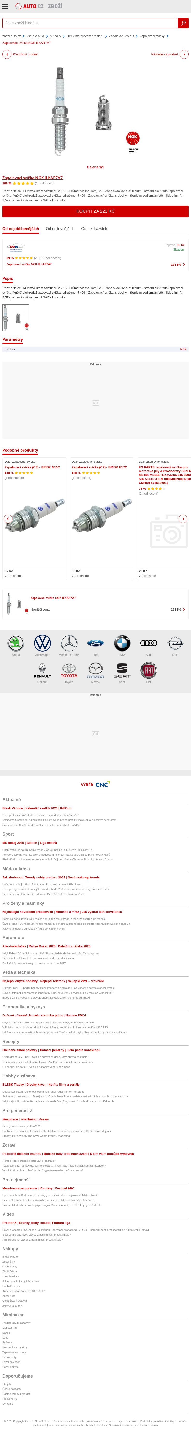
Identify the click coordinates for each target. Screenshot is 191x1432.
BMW (122, 646)
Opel (175, 646)
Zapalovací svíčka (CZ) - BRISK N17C (99, 467)
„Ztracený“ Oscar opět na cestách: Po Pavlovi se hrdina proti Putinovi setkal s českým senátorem (59, 819)
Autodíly (55, 36)
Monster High (10, 1327)
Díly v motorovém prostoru (85, 36)
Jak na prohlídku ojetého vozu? (20, 1281)
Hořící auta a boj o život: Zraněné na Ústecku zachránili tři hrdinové (42, 884)
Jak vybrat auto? (12, 1305)
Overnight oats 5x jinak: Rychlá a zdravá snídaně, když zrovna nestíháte (44, 1057)
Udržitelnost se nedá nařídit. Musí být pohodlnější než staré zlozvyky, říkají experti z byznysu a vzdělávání (64, 1032)
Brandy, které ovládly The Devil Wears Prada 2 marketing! (36, 1136)
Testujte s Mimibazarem (16, 1322)
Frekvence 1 (9, 1398)
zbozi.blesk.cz (10, 1276)
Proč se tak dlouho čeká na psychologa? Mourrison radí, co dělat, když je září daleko (52, 1205)
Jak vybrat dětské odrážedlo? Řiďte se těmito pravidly (33, 928)
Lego (5, 1337)
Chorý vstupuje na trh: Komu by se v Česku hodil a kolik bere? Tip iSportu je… (48, 849)
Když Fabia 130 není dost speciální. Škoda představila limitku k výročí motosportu (50, 953)
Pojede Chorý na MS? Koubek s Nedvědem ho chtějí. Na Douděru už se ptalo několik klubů (56, 854)
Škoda (15, 646)
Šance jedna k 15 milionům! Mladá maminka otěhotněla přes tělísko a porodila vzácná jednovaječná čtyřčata (66, 923)
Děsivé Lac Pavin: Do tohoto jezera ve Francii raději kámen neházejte (43, 1091)
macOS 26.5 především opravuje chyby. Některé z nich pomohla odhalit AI (46, 997)
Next (183, 519)
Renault (42, 673)
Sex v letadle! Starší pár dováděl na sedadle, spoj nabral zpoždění (41, 825)
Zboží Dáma (9, 1271)
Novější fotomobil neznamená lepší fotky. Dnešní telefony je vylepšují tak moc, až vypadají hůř (57, 992)
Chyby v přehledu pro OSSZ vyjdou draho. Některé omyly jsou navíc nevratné (48, 1022)
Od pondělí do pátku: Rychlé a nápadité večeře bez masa (36, 1066)
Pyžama (7, 1342)
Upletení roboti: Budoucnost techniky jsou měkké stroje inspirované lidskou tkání (49, 1195)
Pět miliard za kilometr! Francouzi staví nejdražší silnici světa (38, 958)
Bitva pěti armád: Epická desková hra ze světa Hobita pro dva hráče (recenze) (48, 1200)
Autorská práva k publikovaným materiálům (112, 1421)
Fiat (148, 673)
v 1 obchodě (13, 576)
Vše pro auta (35, 36)
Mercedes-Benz (69, 646)
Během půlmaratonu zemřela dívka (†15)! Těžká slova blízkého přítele (43, 894)
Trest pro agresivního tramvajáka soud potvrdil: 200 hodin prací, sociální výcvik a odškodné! (56, 889)
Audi (148, 646)
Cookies (102, 1425)
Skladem (178, 249)
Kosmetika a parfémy (14, 1347)
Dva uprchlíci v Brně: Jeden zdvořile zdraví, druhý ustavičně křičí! (40, 815)
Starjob (6, 1384)
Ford (95, 646)
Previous (8, 519)
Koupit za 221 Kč (95, 211)
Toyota (69, 673)
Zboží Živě (8, 1261)
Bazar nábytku (10, 1367)
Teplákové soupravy (14, 1352)
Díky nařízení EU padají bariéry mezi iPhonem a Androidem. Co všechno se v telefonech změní (58, 987)
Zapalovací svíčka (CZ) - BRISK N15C (32, 467)
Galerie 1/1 (95, 167)
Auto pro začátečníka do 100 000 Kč (23, 1291)
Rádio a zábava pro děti (16, 1393)
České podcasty (11, 1388)
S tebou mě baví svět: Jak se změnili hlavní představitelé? (36, 1234)
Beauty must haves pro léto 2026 (21, 1126)
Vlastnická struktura (146, 1425)
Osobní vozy (9, 1266)
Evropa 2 (7, 1403)
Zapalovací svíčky (152, 36)
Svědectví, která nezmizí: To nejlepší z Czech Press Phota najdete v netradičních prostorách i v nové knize (65, 1096)
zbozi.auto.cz (11, 36)
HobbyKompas (11, 1286)
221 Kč (176, 264)
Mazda (95, 673)
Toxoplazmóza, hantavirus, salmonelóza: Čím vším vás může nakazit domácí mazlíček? (54, 1165)
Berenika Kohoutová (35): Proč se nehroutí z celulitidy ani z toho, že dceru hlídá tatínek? (54, 918)
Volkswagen (42, 646)
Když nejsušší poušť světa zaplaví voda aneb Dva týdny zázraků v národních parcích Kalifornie (58, 1101)
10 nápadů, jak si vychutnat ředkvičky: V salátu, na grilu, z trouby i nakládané (47, 1062)
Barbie (6, 1332)
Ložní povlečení (11, 1361)
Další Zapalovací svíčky (20, 461)
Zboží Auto (8, 1295)
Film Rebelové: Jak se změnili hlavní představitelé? (32, 1239)
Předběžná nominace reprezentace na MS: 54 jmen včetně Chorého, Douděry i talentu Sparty (57, 859)
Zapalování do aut (121, 36)
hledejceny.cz (10, 1256)
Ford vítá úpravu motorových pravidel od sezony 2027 (34, 963)
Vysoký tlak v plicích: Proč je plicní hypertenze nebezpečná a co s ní (42, 1170)
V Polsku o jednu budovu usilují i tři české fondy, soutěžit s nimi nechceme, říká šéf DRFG (55, 1027)
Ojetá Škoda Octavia (14, 1300)
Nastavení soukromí (121, 1425)
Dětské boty (9, 1357)
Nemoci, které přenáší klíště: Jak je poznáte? (29, 1160)
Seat (122, 673)
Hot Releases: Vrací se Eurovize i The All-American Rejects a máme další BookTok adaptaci (56, 1131)
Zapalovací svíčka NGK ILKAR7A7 (32, 177)
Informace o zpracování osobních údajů (72, 1425)
